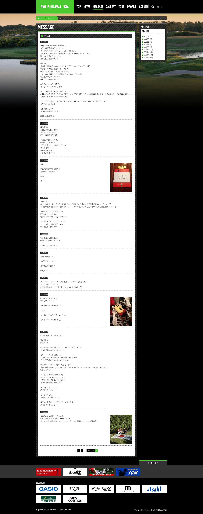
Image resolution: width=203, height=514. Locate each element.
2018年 (146, 44)
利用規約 (155, 510)
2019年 (146, 42)
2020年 (146, 39)
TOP (41, 18)
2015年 (146, 52)
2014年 (146, 55)
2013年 (146, 58)
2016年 (146, 50)
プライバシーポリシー (142, 510)
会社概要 (163, 510)
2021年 (146, 36)
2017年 (146, 47)
